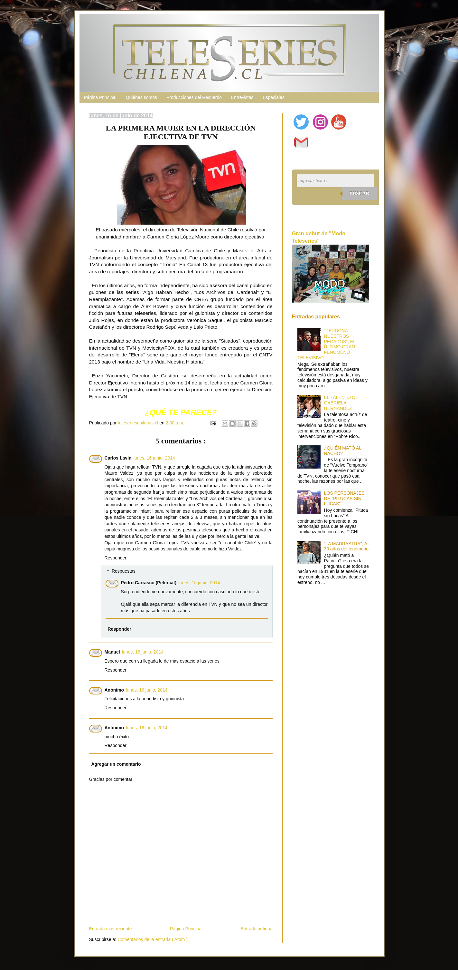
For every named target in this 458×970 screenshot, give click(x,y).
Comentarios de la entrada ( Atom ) (152, 939)
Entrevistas (242, 97)
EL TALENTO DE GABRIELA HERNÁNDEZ (341, 403)
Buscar (359, 193)
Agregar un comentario (116, 764)
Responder (116, 557)
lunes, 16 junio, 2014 (154, 458)
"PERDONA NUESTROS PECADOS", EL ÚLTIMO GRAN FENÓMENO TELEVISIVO (326, 344)
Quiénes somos (141, 97)
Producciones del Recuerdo (194, 97)
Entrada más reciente (110, 928)
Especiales (274, 97)
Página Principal (100, 97)
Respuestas (124, 571)
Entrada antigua (257, 928)
